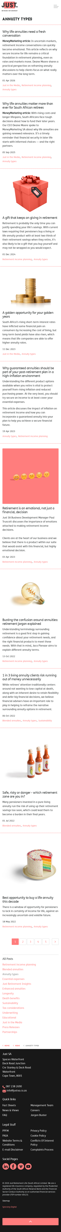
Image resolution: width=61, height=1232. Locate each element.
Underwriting (10, 1012)
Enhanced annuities (13, 988)
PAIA (5, 1135)
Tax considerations (13, 1008)
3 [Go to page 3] (30, 941)
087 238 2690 (14, 1086)
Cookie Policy (38, 1135)
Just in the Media (11, 85)
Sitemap (6, 1201)
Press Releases (11, 1027)
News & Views (10, 1110)
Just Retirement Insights (16, 984)
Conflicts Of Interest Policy (42, 1143)
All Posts (7, 959)
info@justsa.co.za (17, 1090)
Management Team (42, 1105)
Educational (9, 1017)
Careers (35, 1110)
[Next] (55, 941)
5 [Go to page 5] (46, 941)
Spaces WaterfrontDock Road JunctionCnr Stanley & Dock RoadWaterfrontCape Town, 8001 (16, 1067)
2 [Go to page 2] (23, 941)
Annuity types (9, 89)
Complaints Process (42, 1149)
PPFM (5, 1130)
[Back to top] (30, 1221)
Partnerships (9, 1032)
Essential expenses (13, 979)
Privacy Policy (39, 1130)
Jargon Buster (39, 1115)
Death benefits (11, 998)
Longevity (8, 993)
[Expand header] (56, 6)
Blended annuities (11, 720)
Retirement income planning (36, 85)
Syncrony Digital (9, 1207)
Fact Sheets (9, 1105)
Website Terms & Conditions (12, 1143)
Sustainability (45, 720)
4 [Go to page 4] (38, 941)
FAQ (4, 1115)
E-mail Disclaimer (12, 1149)
